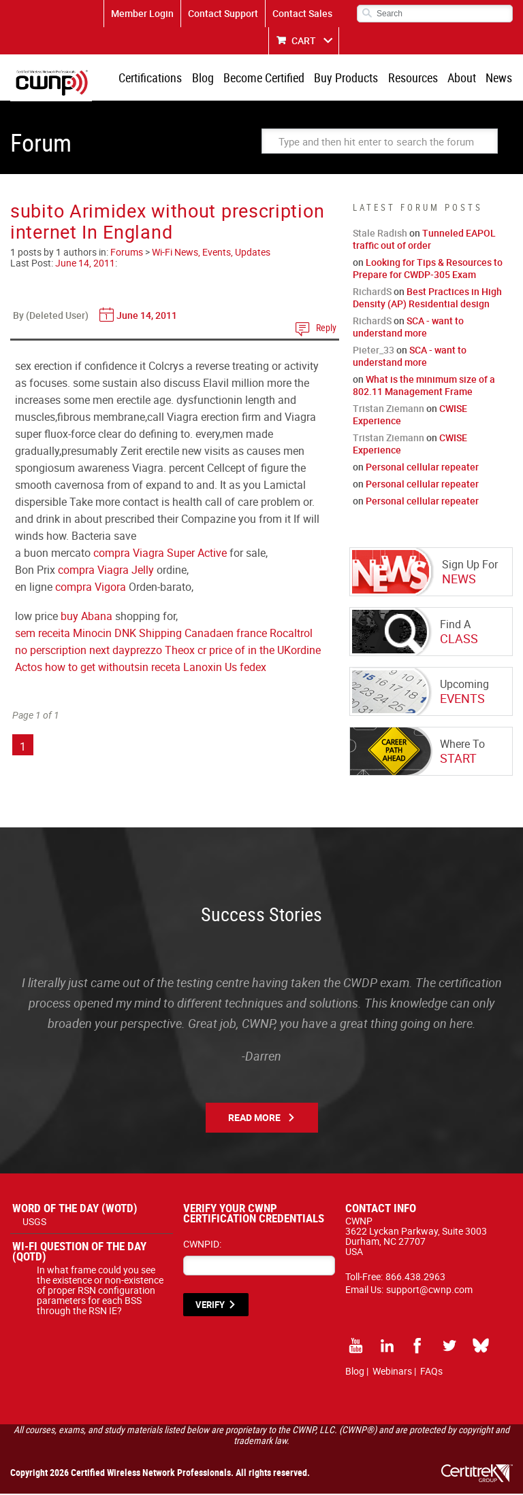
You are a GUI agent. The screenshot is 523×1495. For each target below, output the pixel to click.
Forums (126, 253)
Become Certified (267, 78)
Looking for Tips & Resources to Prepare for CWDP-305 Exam (428, 269)
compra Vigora (90, 588)
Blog (208, 78)
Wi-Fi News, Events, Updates (211, 253)
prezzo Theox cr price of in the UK (210, 651)
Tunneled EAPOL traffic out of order (424, 240)
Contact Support (223, 13)
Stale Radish (380, 234)
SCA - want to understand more (408, 328)
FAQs (431, 1372)
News (499, 78)
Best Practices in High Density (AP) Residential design (427, 298)
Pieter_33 (373, 351)
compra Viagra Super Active (160, 554)
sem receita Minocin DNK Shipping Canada (118, 634)
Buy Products (349, 78)
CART (303, 40)
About (463, 78)
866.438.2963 (415, 1277)
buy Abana (86, 617)
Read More (254, 1118)
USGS (34, 1222)
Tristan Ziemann (388, 409)
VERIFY (210, 1306)
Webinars (392, 1372)
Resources (415, 78)
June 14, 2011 (85, 264)
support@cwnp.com (429, 1290)
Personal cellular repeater (422, 468)
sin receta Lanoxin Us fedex (200, 668)
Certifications (156, 78)
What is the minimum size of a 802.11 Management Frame (424, 386)
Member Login (142, 13)
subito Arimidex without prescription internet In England (167, 222)
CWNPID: (202, 1245)
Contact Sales (302, 13)
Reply (326, 328)
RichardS (372, 292)
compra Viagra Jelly (106, 571)
